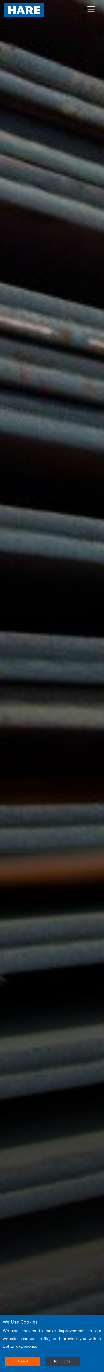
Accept (22, 1361)
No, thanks (62, 1361)
